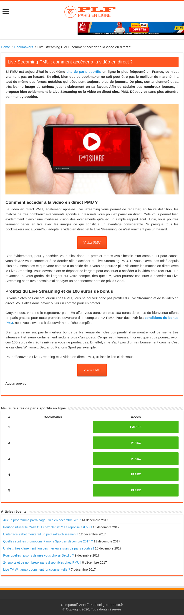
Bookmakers (23, 47)
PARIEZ (135, 427)
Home (5, 47)
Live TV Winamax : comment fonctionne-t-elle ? (36, 569)
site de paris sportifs (83, 71)
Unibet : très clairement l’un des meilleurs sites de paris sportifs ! (48, 548)
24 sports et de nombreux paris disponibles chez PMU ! (42, 562)
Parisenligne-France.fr (106, 605)
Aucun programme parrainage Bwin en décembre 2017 (42, 520)
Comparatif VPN (73, 605)
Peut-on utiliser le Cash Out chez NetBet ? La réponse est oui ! (47, 527)
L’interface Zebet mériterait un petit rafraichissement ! (40, 534)
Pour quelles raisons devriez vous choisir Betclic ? (38, 555)
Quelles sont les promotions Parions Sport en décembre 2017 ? (48, 541)
